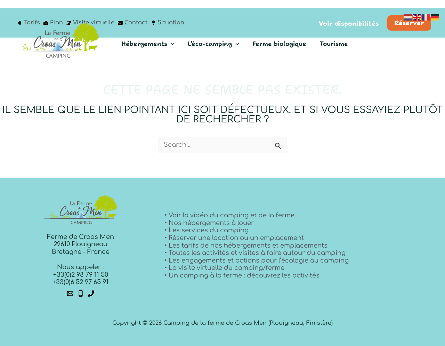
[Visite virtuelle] (90, 14)
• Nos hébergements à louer (209, 222)
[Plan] (53, 14)
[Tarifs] (28, 14)
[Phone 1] (81, 293)
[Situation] (167, 14)
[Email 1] (70, 293)
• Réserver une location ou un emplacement (234, 237)
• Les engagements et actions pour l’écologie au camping (256, 260)
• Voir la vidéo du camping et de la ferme (229, 215)
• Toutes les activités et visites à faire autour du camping (255, 252)
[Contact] (132, 14)
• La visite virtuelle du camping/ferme (224, 267)
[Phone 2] (91, 293)
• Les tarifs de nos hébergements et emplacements (245, 245)
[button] (348, 15)
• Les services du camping (206, 230)
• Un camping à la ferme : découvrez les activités (241, 275)
